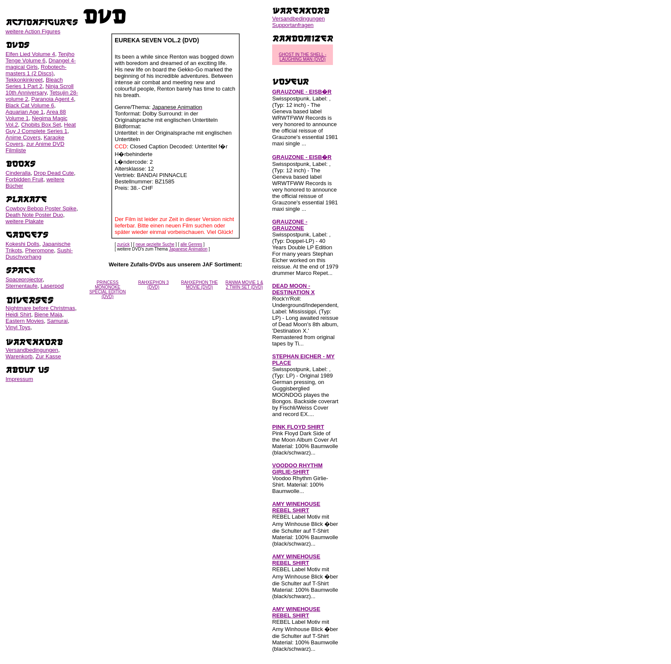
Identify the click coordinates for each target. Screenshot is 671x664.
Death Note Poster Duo (34, 215)
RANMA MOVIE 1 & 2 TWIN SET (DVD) (244, 284)
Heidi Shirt (18, 314)
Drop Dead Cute (54, 173)
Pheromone (39, 250)
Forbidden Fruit (24, 179)
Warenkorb (19, 356)
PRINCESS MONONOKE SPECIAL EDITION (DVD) (107, 289)
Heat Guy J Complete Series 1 (41, 127)
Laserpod (52, 286)
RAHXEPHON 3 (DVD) (153, 284)
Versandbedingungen (32, 350)
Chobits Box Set (41, 124)
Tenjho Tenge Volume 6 (40, 57)
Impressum (19, 379)
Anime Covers (23, 137)
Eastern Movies (25, 321)
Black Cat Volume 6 (30, 105)
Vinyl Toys (18, 327)
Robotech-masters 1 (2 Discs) (36, 70)
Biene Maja (48, 314)
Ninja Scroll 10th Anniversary (40, 89)
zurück (123, 244)
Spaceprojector (24, 279)
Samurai (57, 321)
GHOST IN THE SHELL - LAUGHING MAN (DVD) (303, 57)
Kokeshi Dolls (22, 244)
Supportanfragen (293, 25)
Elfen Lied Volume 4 (30, 54)
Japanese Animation (188, 249)
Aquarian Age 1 (25, 112)
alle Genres (191, 244)
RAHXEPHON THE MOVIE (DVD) (199, 284)
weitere (33, 31)
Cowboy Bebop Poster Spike (41, 208)
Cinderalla (18, 173)
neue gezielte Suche (155, 244)
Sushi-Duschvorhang (39, 253)
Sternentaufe (21, 286)
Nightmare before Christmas (40, 308)
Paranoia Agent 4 (52, 99)
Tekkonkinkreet (24, 80)
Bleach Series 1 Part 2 (34, 83)
